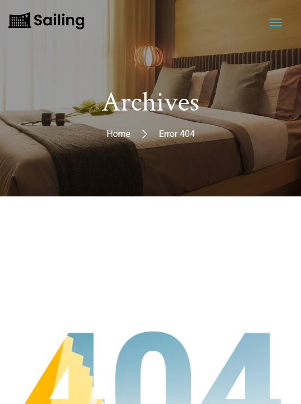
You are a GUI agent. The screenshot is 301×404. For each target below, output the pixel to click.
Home (118, 133)
